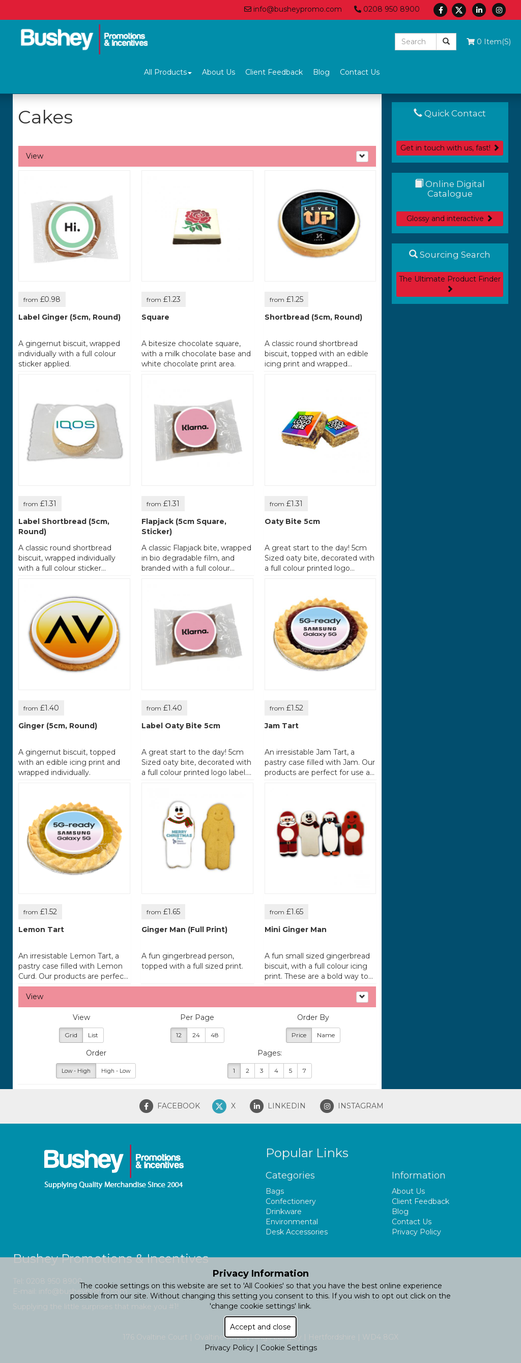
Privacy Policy (416, 1231)
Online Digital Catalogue (450, 188)
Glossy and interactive (450, 218)
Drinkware (284, 1211)
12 (179, 1035)
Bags (275, 1191)
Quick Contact (450, 113)
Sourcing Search (449, 255)
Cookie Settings (288, 1347)
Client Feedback (274, 72)
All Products (168, 72)
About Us (218, 72)
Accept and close (260, 1326)
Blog (321, 72)
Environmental (292, 1221)
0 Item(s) (489, 41)
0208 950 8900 (387, 9)
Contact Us (360, 72)
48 (215, 1035)
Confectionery (291, 1201)
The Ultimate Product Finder (450, 283)
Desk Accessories (297, 1231)
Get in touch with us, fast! (450, 147)
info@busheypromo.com (293, 9)
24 (196, 1035)
